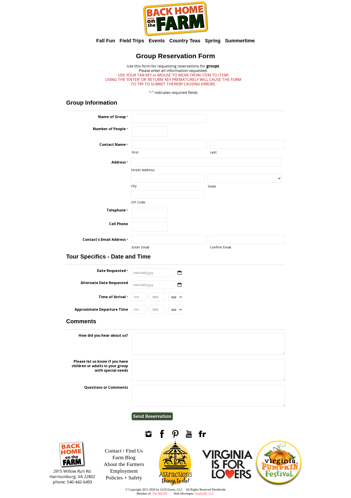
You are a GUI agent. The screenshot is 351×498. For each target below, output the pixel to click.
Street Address (143, 170)
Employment (124, 471)
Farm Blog (123, 457)
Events (157, 40)
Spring (212, 40)
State (212, 186)
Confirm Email (220, 247)
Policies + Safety (124, 478)
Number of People (110, 129)
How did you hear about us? (103, 335)
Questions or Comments (106, 387)
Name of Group (113, 116)
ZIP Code (138, 202)
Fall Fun (105, 40)
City (134, 185)
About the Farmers (124, 464)
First (135, 152)
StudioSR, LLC (204, 493)
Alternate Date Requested (104, 282)
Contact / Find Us (124, 451)
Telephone (117, 210)
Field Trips (132, 40)
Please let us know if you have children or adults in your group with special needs (100, 366)
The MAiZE (160, 493)
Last (213, 152)
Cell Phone (118, 224)
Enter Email (140, 247)
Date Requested (112, 270)
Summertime (240, 40)
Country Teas (184, 40)
